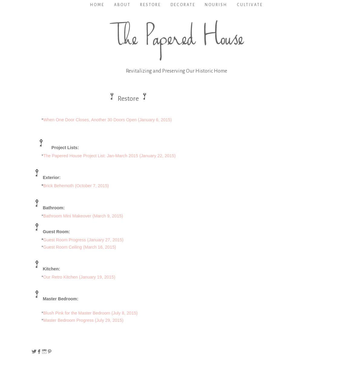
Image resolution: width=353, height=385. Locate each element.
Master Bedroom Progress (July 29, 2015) (83, 320)
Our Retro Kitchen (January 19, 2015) (79, 277)
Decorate (183, 5)
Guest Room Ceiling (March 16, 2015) (79, 247)
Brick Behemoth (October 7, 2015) (76, 185)
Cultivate (250, 5)
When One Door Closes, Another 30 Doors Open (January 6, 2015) (107, 119)
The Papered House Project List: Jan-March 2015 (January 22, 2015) (109, 155)
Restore (150, 5)
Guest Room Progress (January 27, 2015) (83, 239)
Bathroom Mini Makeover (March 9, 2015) (83, 216)
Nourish (216, 5)
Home (97, 5)
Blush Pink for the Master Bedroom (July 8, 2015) (90, 313)
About (122, 5)
